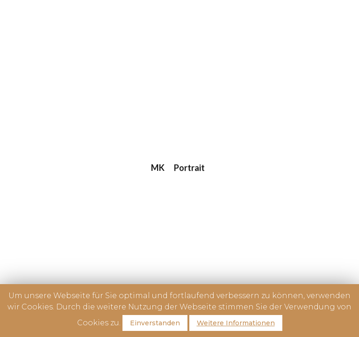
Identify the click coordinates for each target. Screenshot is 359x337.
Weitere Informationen (236, 323)
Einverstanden (155, 323)
